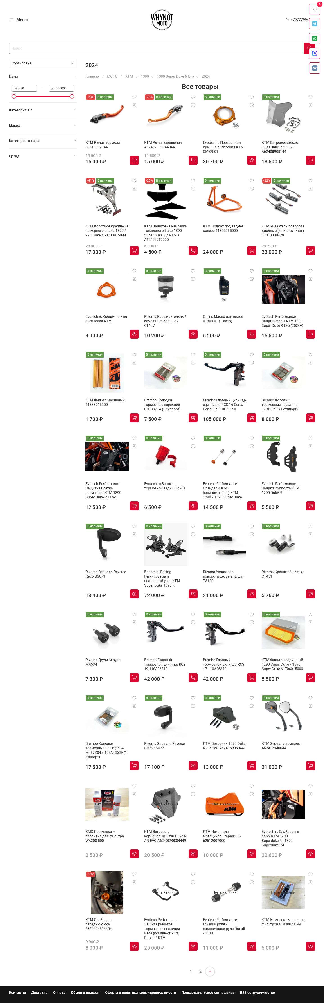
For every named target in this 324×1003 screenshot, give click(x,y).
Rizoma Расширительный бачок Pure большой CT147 (165, 321)
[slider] (14, 96)
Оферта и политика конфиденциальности (140, 992)
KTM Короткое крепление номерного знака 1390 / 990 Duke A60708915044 (107, 230)
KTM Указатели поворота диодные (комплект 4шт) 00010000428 (283, 230)
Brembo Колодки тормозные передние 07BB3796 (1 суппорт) (280, 404)
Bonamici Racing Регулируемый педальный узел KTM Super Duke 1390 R (162, 578)
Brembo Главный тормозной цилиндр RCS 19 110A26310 (165, 664)
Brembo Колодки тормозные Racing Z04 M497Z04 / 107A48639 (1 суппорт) (106, 750)
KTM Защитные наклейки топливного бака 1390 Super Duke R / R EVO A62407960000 (165, 233)
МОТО (112, 76)
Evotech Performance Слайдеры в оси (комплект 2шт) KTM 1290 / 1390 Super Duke (222, 490)
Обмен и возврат (85, 992)
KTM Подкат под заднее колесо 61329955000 (223, 228)
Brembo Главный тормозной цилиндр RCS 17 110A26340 (223, 664)
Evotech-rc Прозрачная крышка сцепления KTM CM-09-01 (223, 147)
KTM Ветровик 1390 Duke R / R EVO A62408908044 (224, 745)
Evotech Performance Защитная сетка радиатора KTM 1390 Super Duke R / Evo (103, 490)
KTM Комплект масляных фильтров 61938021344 (283, 922)
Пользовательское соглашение (208, 992)
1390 (145, 76)
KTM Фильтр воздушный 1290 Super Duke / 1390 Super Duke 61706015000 (282, 664)
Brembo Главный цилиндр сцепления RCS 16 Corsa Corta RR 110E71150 (224, 404)
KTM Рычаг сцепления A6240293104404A (163, 144)
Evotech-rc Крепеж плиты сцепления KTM (106, 318)
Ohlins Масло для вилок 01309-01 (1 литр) (223, 318)
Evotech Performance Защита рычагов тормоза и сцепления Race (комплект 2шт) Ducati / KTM (162, 929)
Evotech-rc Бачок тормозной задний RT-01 (164, 486)
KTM (129, 76)
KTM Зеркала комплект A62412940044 (282, 745)
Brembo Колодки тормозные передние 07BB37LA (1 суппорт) (162, 404)
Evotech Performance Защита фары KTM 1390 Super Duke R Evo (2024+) (282, 321)
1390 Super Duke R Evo (175, 76)
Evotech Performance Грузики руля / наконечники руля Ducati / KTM (224, 926)
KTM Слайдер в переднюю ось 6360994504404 (99, 924)
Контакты (17, 992)
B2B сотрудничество (257, 992)
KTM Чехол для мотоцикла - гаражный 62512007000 (222, 836)
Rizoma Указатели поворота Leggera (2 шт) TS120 (223, 576)
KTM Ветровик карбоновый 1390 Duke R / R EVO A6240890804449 (165, 836)
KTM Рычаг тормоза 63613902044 (103, 144)
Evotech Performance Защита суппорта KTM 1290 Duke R (280, 488)
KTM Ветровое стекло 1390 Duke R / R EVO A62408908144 (280, 147)
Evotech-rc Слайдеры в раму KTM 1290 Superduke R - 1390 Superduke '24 (280, 838)
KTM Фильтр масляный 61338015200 (105, 402)
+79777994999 (300, 20)
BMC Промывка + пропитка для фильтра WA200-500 (105, 836)
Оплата (59, 992)
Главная (92, 76)
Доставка (39, 992)
